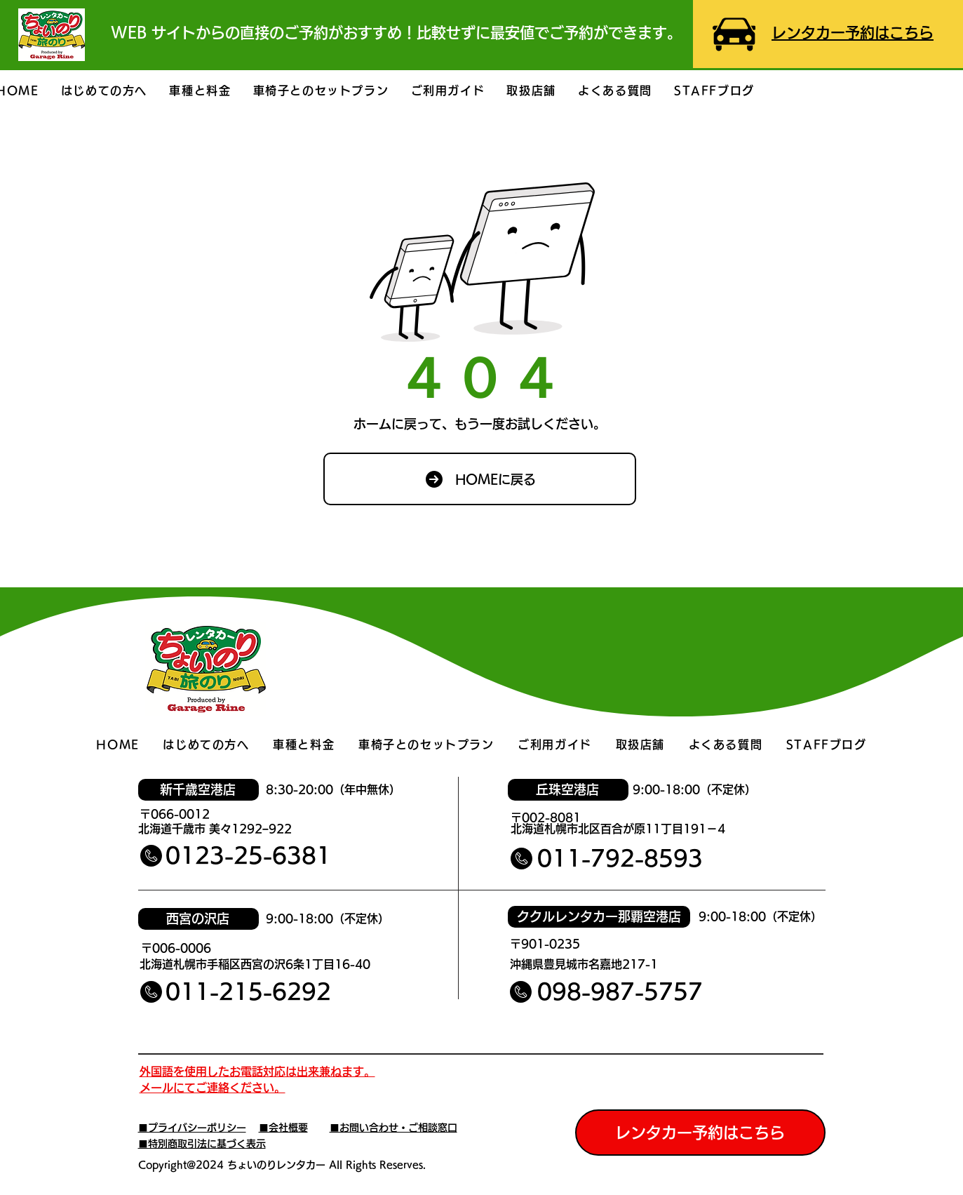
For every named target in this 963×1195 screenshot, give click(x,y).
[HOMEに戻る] (479, 479)
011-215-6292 (248, 991)
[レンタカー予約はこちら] (700, 1132)
